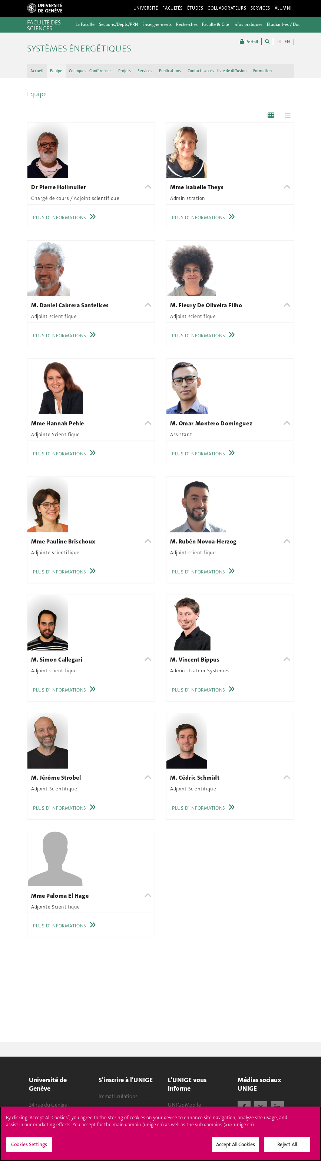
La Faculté (85, 24)
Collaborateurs (227, 8)
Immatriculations (118, 1096)
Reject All (287, 1148)
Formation (262, 71)
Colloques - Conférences (90, 71)
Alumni (283, 8)
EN (287, 42)
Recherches (187, 24)
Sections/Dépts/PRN (118, 24)
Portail (249, 42)
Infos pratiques (248, 24)
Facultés (172, 8)
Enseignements (157, 24)
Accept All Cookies (235, 1148)
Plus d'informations (66, 217)
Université (145, 8)
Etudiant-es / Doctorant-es (292, 24)
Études (195, 8)
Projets (124, 71)
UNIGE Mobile (184, 1104)
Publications (170, 71)
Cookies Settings (29, 1148)
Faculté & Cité (215, 24)
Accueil (36, 71)
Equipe (56, 71)
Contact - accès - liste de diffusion (217, 71)
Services (260, 8)
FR (279, 42)
